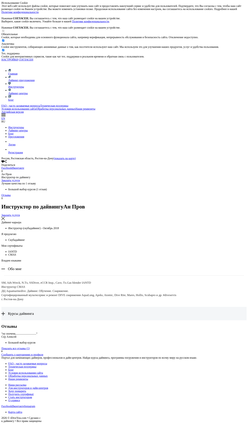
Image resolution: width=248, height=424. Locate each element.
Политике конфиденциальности (19, 12)
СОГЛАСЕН (26, 59)
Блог (11, 133)
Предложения (16, 136)
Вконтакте (18, 168)
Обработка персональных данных (56, 108)
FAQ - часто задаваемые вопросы (20, 105)
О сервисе (14, 400)
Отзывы (6, 195)
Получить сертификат (21, 394)
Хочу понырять (17, 391)
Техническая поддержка (54, 105)
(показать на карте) (65, 158)
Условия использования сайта (18, 108)
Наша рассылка (17, 384)
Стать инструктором (20, 397)
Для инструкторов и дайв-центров (28, 388)
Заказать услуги (10, 180)
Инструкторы (16, 127)
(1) (15, 348)
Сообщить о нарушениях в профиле (124, 353)
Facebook (6, 168)
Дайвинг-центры (18, 130)
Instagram (29, 406)
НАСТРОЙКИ (9, 59)
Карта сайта (15, 412)
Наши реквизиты (85, 108)
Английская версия (12, 111)
